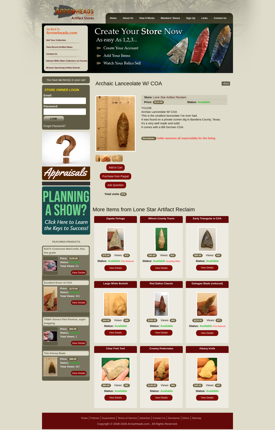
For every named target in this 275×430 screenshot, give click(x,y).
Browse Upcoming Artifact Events (63, 68)
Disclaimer (174, 418)
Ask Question (115, 185)
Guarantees (108, 418)
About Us (128, 18)
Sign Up (190, 18)
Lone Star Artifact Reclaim (169, 97)
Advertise (144, 418)
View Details (78, 272)
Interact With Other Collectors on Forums (66, 61)
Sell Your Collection (56, 40)
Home (113, 18)
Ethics (185, 418)
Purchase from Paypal (115, 176)
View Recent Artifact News (59, 47)
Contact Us (220, 18)
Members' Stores (170, 18)
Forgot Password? (55, 126)
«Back (226, 83)
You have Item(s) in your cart (65, 79)
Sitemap (196, 418)
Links (204, 18)
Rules (84, 418)
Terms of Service (127, 418)
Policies (94, 418)
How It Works (147, 18)
